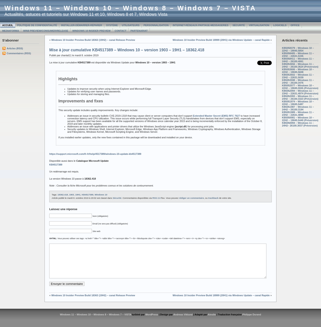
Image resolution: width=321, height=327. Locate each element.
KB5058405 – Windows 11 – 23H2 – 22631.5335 (298, 54)
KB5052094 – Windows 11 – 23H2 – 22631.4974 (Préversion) (300, 92)
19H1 (78, 194)
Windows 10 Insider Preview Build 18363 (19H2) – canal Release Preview (93, 40)
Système (112, 25)
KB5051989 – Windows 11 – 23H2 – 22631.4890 (298, 113)
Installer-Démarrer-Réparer (81, 25)
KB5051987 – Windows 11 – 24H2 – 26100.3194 (298, 108)
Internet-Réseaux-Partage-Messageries (200, 25)
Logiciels (279, 25)
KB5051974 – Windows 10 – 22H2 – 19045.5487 (298, 103)
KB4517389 (87, 194)
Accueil (7, 25)
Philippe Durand (251, 321)
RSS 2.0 (156, 198)
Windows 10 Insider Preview (91, 30)
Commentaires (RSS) (19, 53)
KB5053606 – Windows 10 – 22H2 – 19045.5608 (298, 70)
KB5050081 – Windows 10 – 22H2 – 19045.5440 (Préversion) (300, 119)
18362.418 (63, 194)
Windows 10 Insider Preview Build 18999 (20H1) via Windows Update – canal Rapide (221, 40)
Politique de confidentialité (37, 25)
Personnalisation (156, 25)
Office (294, 25)
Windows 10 (101, 194)
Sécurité (239, 25)
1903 (71, 194)
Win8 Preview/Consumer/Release (45, 30)
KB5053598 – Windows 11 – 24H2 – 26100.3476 (298, 81)
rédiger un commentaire (191, 198)
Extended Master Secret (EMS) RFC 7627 (216, 115)
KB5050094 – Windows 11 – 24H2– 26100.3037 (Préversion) (300, 124)
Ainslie (212, 321)
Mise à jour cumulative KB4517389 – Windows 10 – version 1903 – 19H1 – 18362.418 (126, 50)
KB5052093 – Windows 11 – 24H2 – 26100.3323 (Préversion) (300, 97)
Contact (120, 30)
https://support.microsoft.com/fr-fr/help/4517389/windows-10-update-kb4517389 (95, 154)
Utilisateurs (131, 25)
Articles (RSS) (15, 48)
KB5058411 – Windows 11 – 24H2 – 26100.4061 (298, 60)
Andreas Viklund (183, 321)
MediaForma (10, 30)
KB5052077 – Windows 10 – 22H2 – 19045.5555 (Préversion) (300, 86)
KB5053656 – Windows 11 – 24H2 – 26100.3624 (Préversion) (300, 65)
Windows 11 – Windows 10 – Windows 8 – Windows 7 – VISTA (130, 8)
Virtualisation (259, 25)
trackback (213, 198)
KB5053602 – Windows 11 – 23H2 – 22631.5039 (298, 76)
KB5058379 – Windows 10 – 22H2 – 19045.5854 (298, 49)
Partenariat (139, 30)
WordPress (151, 321)
